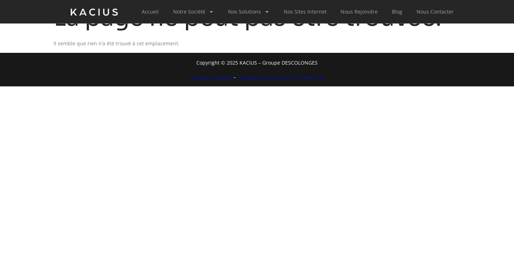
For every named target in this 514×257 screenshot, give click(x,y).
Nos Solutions (248, 12)
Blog (397, 11)
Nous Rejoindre (359, 11)
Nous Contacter (435, 11)
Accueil (150, 11)
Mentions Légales (211, 77)
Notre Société (193, 12)
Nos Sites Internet (305, 11)
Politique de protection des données (280, 77)
